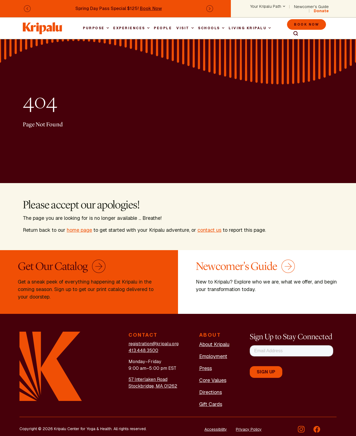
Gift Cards (210, 404)
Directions (210, 392)
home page (79, 230)
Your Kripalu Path (265, 6)
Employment (213, 356)
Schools (209, 28)
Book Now (151, 8)
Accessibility (215, 429)
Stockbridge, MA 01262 (152, 386)
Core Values (212, 380)
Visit (182, 28)
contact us (209, 230)
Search (293, 34)
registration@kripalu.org (153, 344)
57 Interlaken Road (147, 379)
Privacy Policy (249, 429)
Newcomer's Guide (311, 7)
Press (205, 368)
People (163, 28)
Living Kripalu (247, 28)
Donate (321, 11)
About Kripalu (214, 344)
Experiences (129, 28)
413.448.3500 (143, 350)
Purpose (94, 28)
